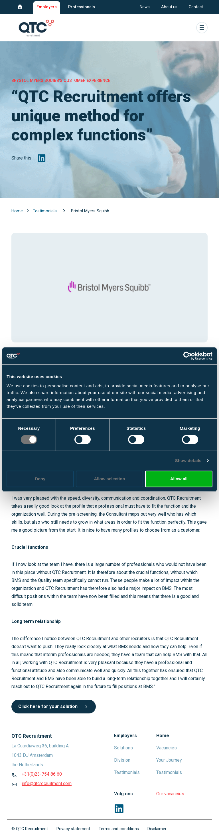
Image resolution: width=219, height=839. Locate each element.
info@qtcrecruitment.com (47, 783)
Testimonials (45, 210)
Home (17, 210)
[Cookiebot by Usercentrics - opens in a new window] (187, 356)
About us (169, 7)
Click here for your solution (53, 706)
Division (122, 760)
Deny (40, 478)
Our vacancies (170, 793)
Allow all (179, 478)
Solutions (123, 748)
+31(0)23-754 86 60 (42, 774)
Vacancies (166, 748)
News (145, 7)
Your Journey (169, 760)
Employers (46, 7)
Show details (188, 460)
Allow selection (109, 478)
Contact (196, 7)
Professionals (81, 7)
